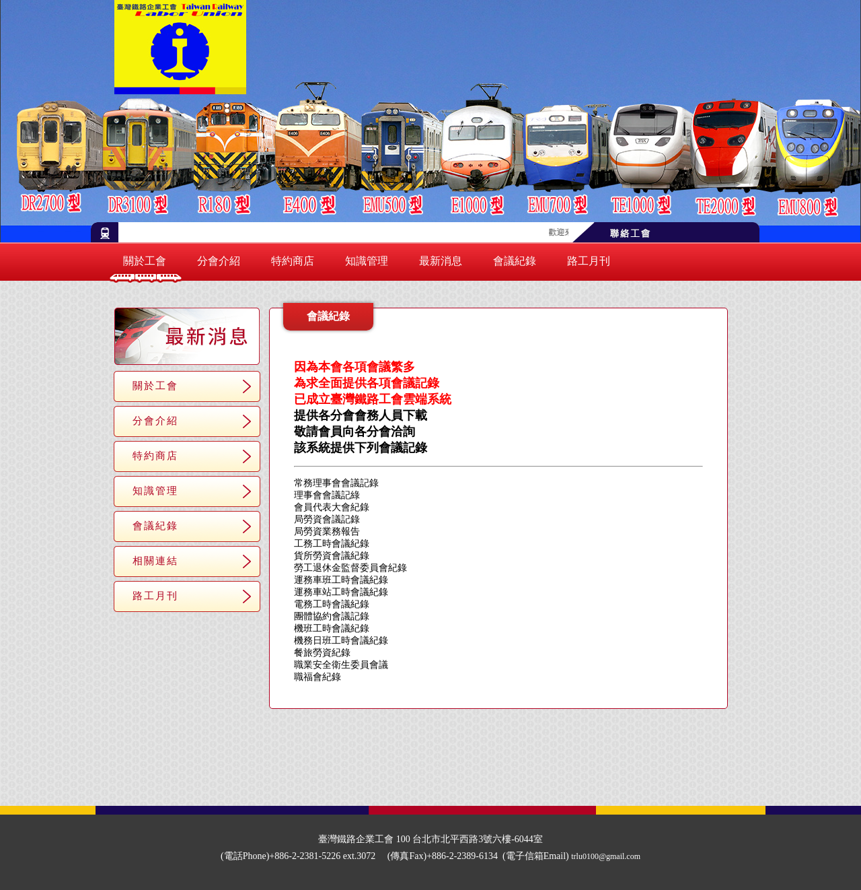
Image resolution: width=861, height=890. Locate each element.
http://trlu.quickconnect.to (508, 400)
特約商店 (292, 261)
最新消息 (440, 261)
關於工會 (144, 261)
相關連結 (155, 560)
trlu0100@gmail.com (605, 856)
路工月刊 (588, 261)
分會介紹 (218, 261)
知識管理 (366, 261)
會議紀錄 (514, 261)
